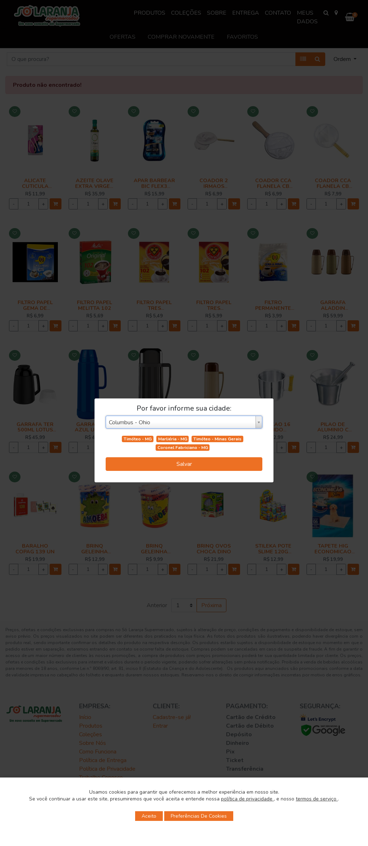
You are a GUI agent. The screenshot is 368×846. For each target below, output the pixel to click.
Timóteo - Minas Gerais (217, 439)
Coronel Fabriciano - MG (182, 447)
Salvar (184, 464)
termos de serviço (317, 798)
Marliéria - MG (172, 439)
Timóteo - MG (138, 439)
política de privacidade (247, 798)
